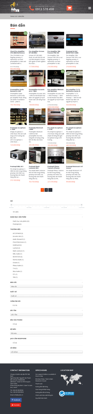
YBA (15, 277)
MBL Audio (17, 254)
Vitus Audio (17, 271)
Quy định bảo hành (41, 398)
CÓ (15, 324)
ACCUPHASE (18, 233)
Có (15, 305)
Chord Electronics (19, 242)
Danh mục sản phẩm (21, 221)
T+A (15, 268)
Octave (16, 263)
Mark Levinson (18, 251)
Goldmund (17, 245)
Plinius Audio (18, 265)
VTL (15, 274)
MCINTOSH (17, 257)
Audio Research (19, 239)
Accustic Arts (18, 236)
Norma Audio (18, 260)
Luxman (16, 248)
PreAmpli (17, 224)
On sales (16, 212)
